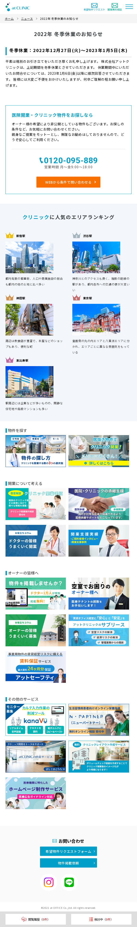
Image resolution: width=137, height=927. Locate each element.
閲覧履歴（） (35, 919)
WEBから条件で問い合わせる (68, 182)
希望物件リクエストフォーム (68, 851)
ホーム (9, 18)
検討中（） (101, 919)
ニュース (27, 18)
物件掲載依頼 (68, 863)
